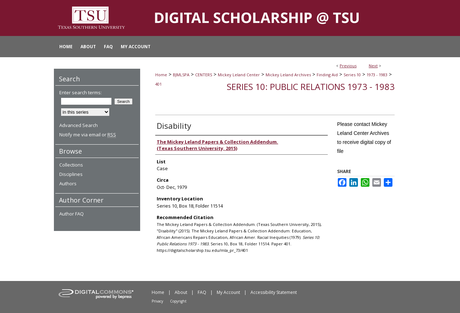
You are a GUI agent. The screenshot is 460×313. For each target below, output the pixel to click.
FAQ (202, 292)
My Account (228, 292)
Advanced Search (78, 125)
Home (161, 74)
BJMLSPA (181, 74)
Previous (348, 65)
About (181, 292)
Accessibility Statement (273, 292)
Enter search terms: (80, 92)
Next (373, 65)
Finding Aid (327, 74)
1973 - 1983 (377, 74)
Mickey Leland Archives (288, 74)
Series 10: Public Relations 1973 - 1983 (311, 86)
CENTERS (203, 74)
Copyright (178, 301)
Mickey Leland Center (239, 74)
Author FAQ (71, 213)
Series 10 (352, 74)
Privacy (157, 301)
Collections (71, 165)
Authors (68, 183)
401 (158, 84)
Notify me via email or (87, 134)
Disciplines (71, 174)
